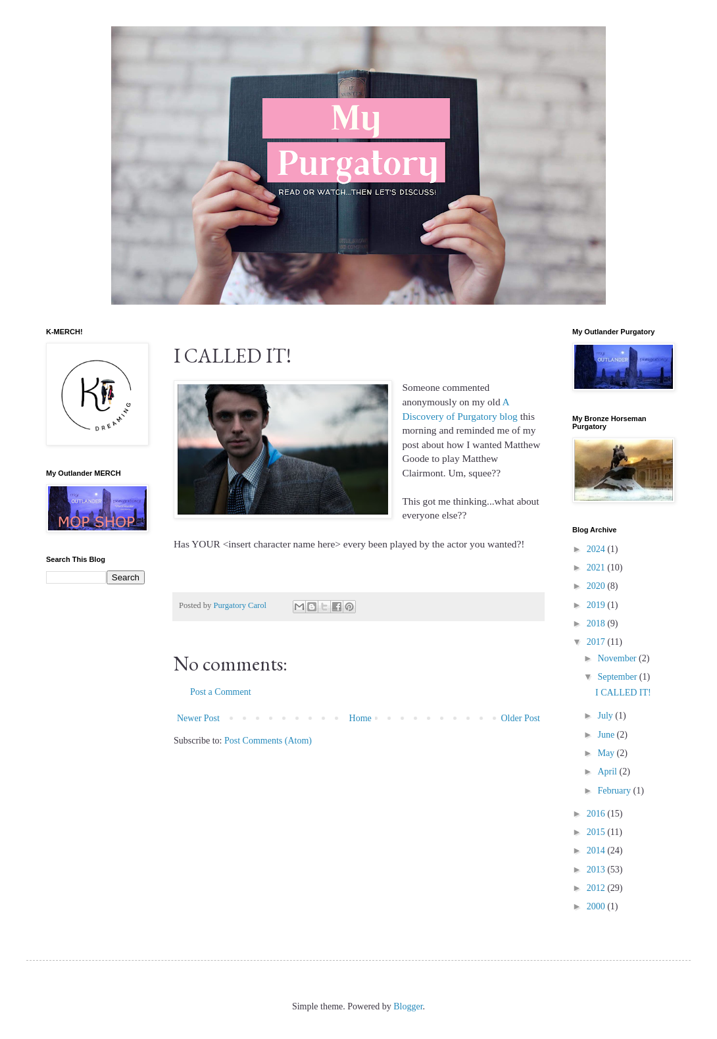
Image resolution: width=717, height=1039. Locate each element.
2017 (597, 642)
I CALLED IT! (623, 692)
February (615, 791)
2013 (597, 869)
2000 (597, 906)
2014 (597, 850)
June (606, 735)
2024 (597, 549)
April (608, 771)
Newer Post (198, 718)
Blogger (407, 1006)
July (606, 716)
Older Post (521, 718)
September (618, 677)
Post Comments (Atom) (268, 741)
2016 (597, 814)
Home (360, 718)
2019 (597, 605)
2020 (597, 586)
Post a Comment (220, 692)
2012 (597, 888)
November (618, 658)
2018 (597, 623)
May (606, 753)
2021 (597, 567)
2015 (597, 832)
